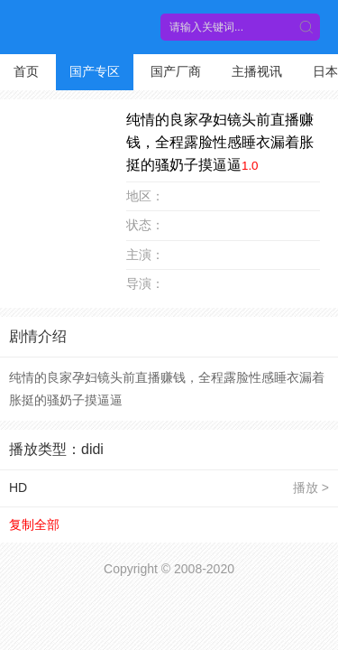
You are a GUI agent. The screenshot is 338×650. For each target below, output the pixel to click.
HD (18, 487)
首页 (26, 71)
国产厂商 (176, 71)
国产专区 (94, 71)
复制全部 (34, 524)
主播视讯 (257, 71)
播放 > (311, 487)
